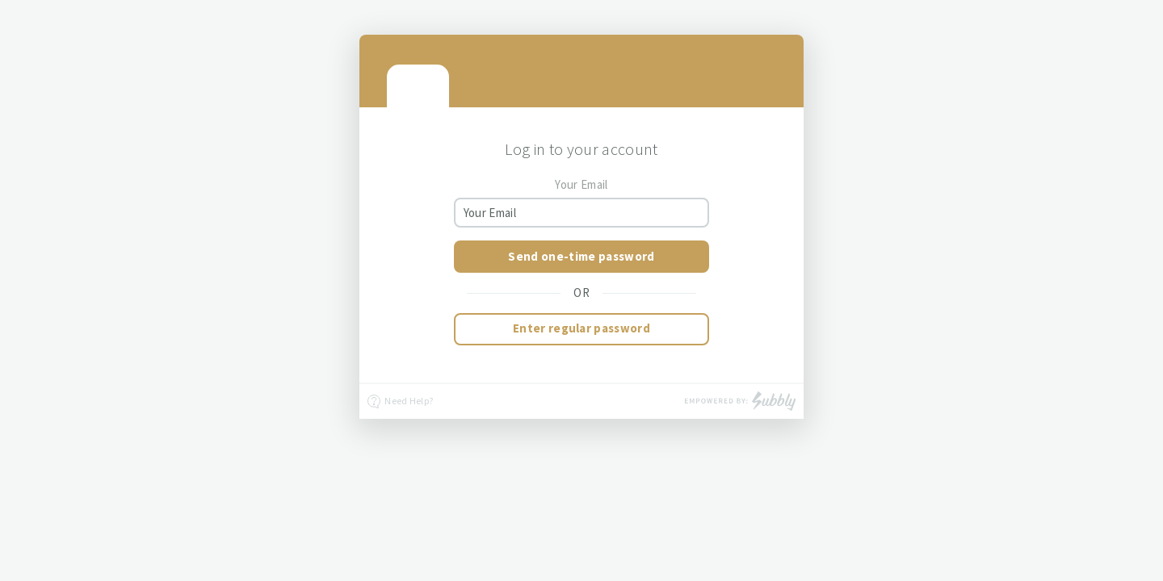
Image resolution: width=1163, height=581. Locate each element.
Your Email (581, 184)
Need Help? (400, 402)
